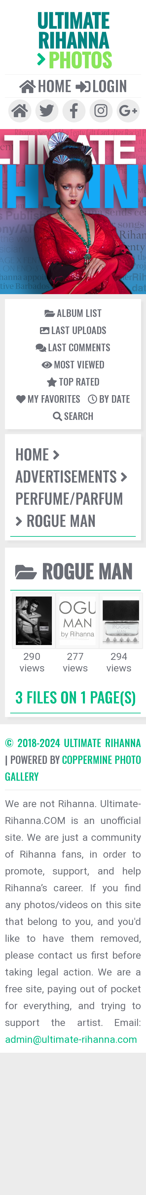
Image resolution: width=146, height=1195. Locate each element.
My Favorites (48, 398)
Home (45, 85)
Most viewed (73, 364)
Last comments (73, 347)
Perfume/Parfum (69, 498)
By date (109, 398)
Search (73, 416)
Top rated (73, 381)
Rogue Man (61, 520)
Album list (73, 313)
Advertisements (66, 476)
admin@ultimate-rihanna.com (71, 1039)
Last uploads (73, 330)
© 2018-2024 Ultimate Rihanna (73, 742)
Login (101, 85)
